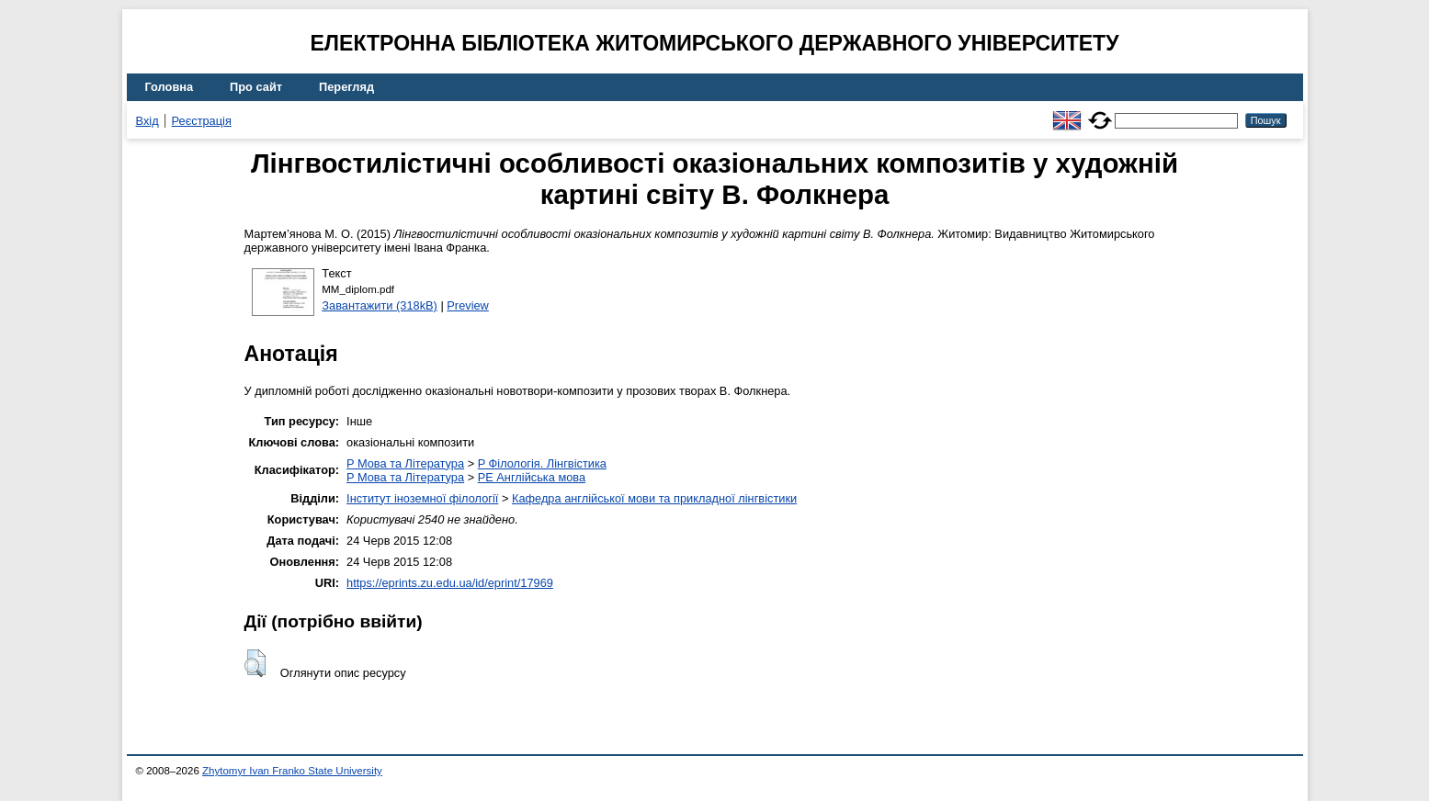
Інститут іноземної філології (422, 498)
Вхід (147, 121)
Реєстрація (202, 121)
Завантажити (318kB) (379, 305)
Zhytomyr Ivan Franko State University (292, 770)
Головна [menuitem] (169, 87)
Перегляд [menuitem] (346, 87)
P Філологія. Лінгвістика (542, 463)
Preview (468, 305)
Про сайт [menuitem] (256, 87)
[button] (255, 663)
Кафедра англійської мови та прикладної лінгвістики (654, 498)
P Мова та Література (405, 463)
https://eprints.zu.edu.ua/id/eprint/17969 (449, 583)
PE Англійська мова (531, 477)
